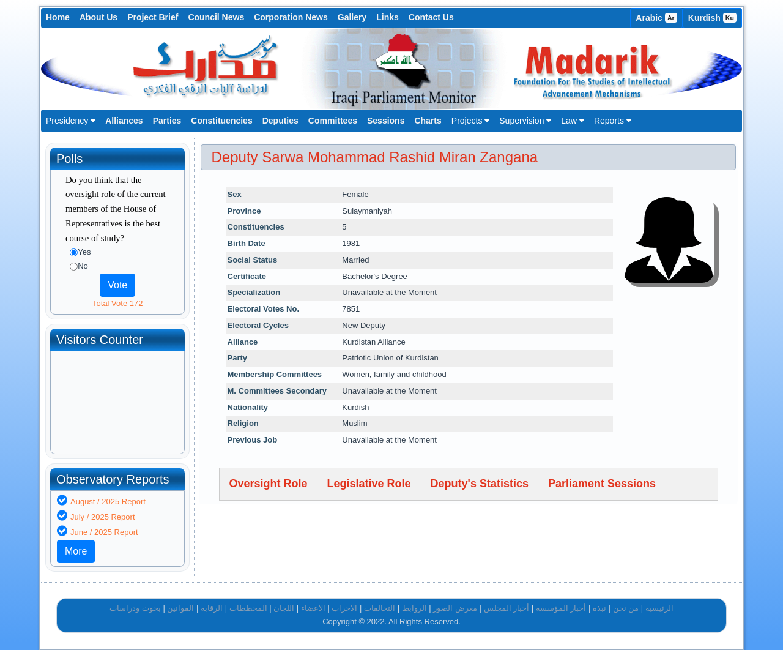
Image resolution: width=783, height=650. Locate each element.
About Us (98, 17)
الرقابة (212, 608)
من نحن (626, 608)
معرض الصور (455, 608)
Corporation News (291, 17)
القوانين (180, 608)
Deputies (280, 120)
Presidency (70, 120)
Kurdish (712, 18)
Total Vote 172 (117, 303)
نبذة (599, 608)
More (76, 551)
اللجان (283, 608)
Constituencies (221, 120)
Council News (216, 17)
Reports (612, 120)
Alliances (124, 120)
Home (58, 17)
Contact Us (431, 17)
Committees (332, 120)
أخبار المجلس (507, 608)
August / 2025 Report (108, 501)
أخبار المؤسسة (561, 608)
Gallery (352, 17)
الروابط (414, 608)
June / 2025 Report (104, 532)
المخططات (248, 608)
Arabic (656, 18)
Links (387, 17)
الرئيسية (659, 608)
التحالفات (379, 608)
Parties (167, 120)
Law (572, 120)
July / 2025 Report (102, 516)
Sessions (385, 120)
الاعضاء (313, 608)
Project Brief (152, 17)
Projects (470, 120)
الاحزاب (344, 608)
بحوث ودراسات (135, 608)
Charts (427, 120)
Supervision (525, 120)
